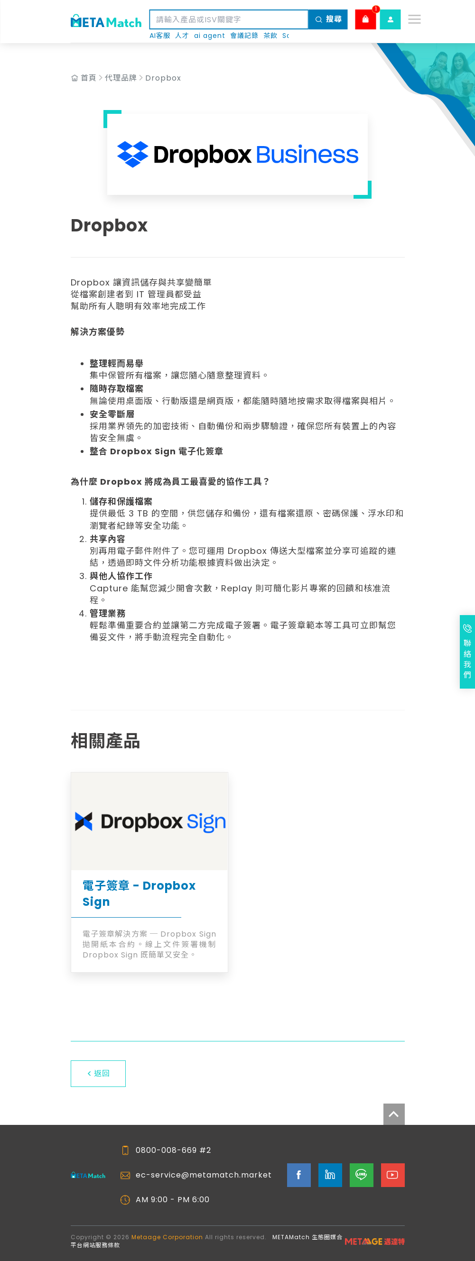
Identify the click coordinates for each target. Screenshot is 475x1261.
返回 (98, 1073)
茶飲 (270, 35)
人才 (182, 35)
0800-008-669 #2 (173, 1150)
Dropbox (163, 78)
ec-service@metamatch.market (204, 1175)
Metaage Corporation (167, 1237)
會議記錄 (244, 35)
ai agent (209, 35)
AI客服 (159, 35)
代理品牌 (121, 78)
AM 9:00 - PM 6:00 (173, 1200)
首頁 (89, 78)
